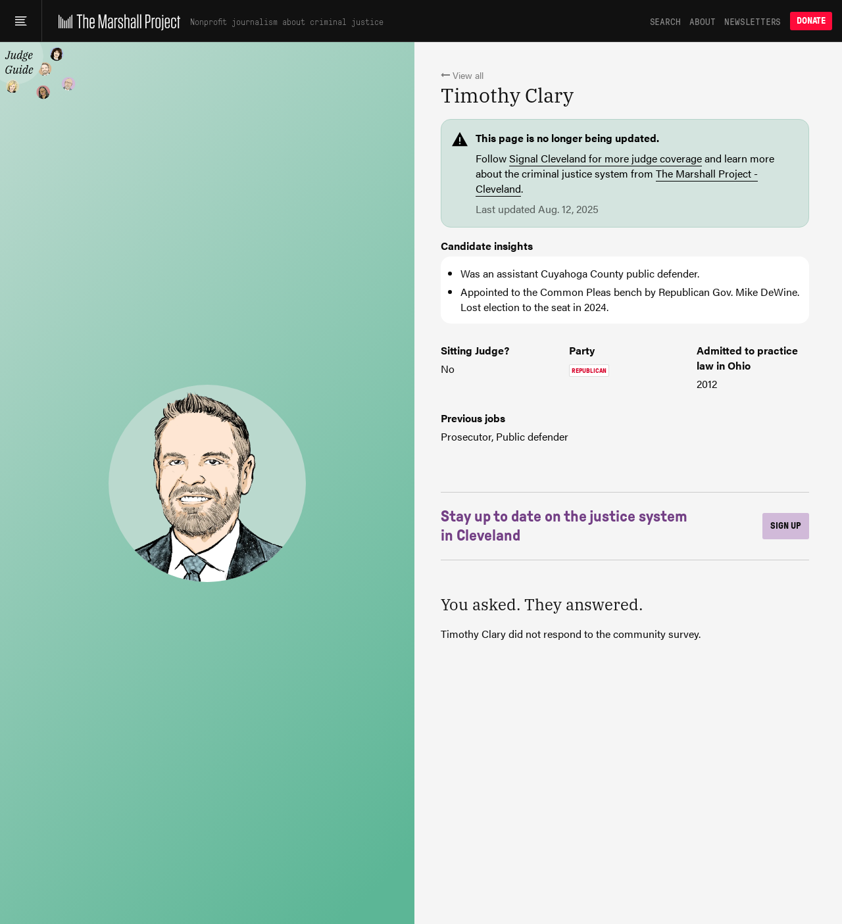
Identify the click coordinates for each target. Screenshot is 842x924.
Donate (811, 21)
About (702, 21)
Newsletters (752, 21)
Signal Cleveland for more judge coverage (605, 158)
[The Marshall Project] (116, 21)
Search (665, 21)
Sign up (785, 526)
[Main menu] (20, 21)
